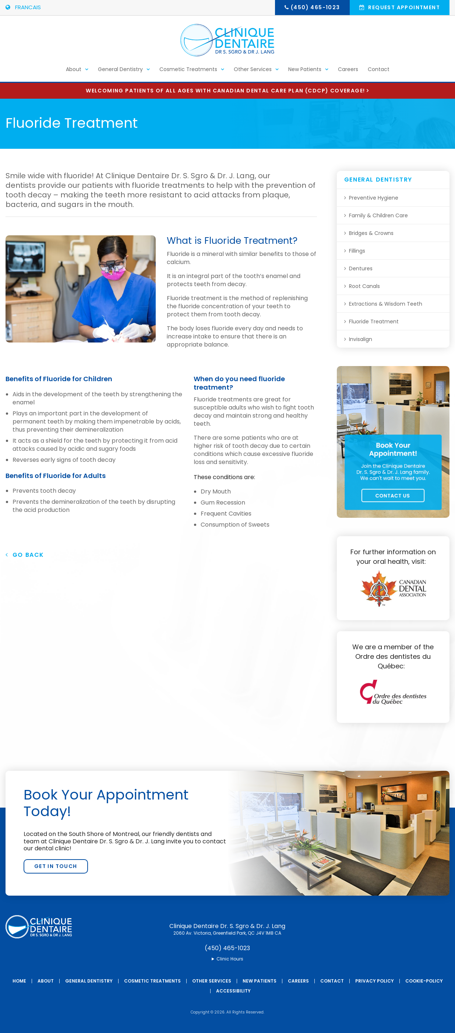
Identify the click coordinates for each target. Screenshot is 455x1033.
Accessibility (233, 991)
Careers (348, 72)
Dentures (361, 268)
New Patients (304, 72)
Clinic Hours (229, 959)
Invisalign (360, 339)
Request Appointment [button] (403, 7)
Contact (378, 72)
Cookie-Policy (424, 981)
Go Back (25, 555)
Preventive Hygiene (373, 197)
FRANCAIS (23, 7)
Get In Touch (55, 866)
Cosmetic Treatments (188, 72)
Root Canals (364, 286)
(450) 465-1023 (315, 7)
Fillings (357, 250)
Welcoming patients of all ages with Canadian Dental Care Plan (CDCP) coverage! (225, 90)
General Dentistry (120, 72)
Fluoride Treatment (374, 321)
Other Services (253, 72)
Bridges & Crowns (371, 233)
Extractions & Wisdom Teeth (385, 304)
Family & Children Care (378, 215)
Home (19, 981)
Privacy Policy (374, 981)
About (73, 72)
